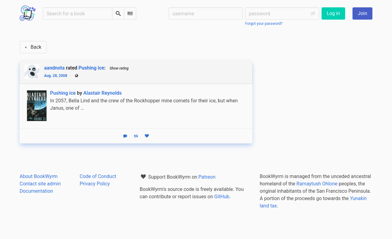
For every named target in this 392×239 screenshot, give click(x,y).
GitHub (221, 196)
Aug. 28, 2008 (55, 76)
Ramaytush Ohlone (316, 184)
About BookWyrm (39, 176)
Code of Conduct (98, 176)
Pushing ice (91, 68)
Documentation (36, 191)
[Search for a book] (77, 13)
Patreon (207, 177)
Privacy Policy (95, 184)
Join (362, 13)
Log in (333, 13)
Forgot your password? (263, 23)
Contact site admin (40, 184)
